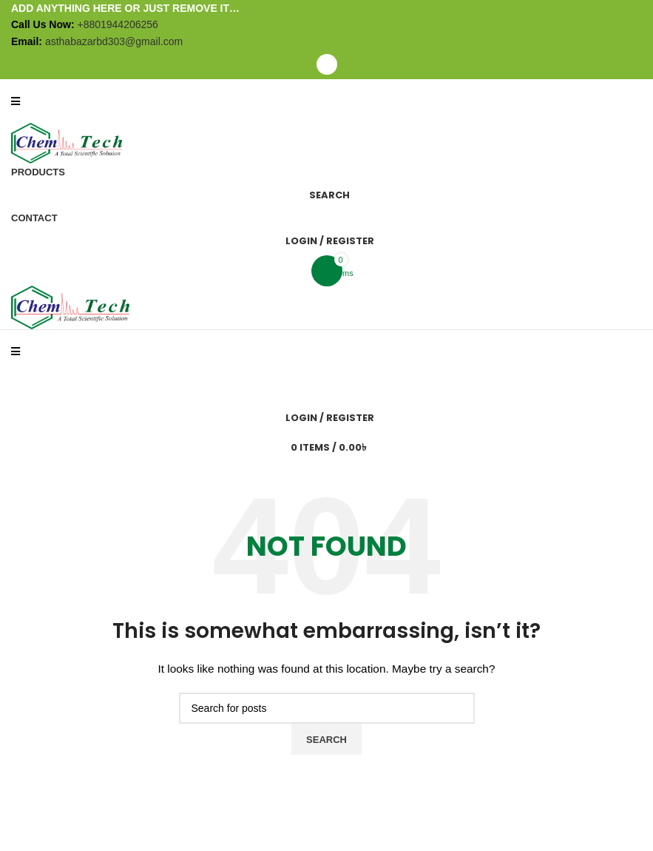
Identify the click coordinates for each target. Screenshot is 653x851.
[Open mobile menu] (326, 64)
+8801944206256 (117, 24)
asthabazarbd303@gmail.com (114, 41)
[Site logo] (66, 142)
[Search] (326, 194)
